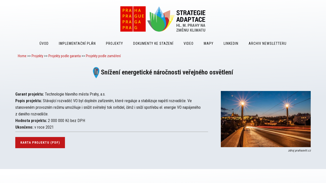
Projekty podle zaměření (103, 56)
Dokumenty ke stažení (153, 43)
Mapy (208, 43)
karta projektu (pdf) (40, 142)
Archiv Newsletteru (268, 43)
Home (22, 56)
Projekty (114, 43)
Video (189, 43)
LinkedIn (231, 43)
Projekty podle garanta (64, 56)
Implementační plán (77, 43)
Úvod (44, 43)
